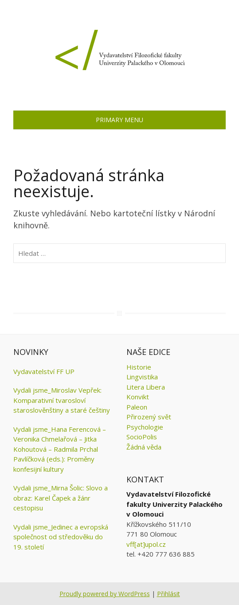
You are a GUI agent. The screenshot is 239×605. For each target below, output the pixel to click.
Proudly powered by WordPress (104, 593)
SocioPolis (141, 436)
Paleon (136, 406)
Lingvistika (142, 376)
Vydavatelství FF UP (43, 371)
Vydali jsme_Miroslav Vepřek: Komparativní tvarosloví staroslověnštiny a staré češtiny (61, 400)
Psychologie (144, 426)
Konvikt (137, 396)
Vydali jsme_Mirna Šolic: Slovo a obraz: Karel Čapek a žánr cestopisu (60, 497)
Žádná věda (143, 446)
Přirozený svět (148, 416)
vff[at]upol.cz (146, 544)
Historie (138, 366)
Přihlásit (168, 593)
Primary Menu (119, 119)
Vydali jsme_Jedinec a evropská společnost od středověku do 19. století (60, 536)
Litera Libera (145, 386)
